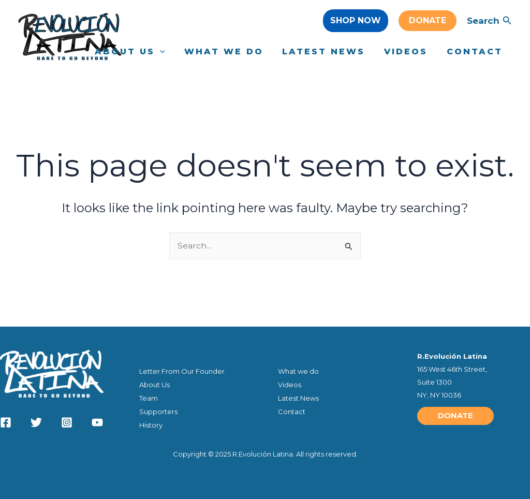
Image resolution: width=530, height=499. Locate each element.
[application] (171, 52)
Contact (291, 411)
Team (148, 397)
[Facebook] (5, 422)
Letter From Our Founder (182, 370)
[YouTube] (97, 422)
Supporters (158, 411)
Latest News (298, 397)
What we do (298, 370)
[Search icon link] (507, 21)
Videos (289, 383)
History (151, 425)
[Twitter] (36, 422)
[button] (355, 20)
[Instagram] (66, 422)
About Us (154, 383)
